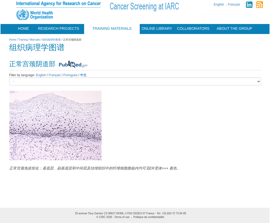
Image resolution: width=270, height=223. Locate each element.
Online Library (157, 28)
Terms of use (121, 217)
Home (23, 28)
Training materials (112, 28)
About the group (234, 28)
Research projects (58, 28)
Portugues (70, 75)
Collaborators (193, 28)
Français (234, 4)
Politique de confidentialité (148, 217)
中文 (83, 75)
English (219, 4)
